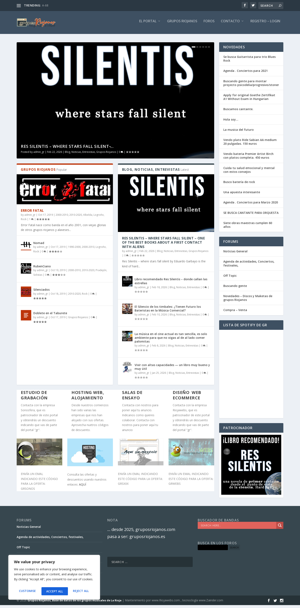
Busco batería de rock (239, 185)
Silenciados (41, 292)
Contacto (230, 24)
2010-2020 (75, 217)
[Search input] (238, 528)
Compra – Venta (235, 313)
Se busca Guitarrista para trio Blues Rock (249, 61)
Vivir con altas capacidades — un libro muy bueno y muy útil (172, 370)
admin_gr (38, 155)
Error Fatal (32, 213)
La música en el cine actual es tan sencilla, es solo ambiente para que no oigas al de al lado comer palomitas (171, 340)
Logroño (99, 217)
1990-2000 (74, 250)
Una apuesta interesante (241, 195)
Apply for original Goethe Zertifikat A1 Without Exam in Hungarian (249, 100)
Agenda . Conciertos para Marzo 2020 (250, 205)
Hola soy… (230, 122)
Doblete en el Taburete (50, 316)
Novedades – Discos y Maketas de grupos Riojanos (247, 301)
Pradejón (101, 273)
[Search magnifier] (279, 528)
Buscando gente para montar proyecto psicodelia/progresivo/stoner (251, 86)
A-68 (45, 5)
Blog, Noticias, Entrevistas (80, 155)
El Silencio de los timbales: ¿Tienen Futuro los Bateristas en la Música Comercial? (168, 311)
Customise (27, 591)
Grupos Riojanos (106, 155)
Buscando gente (235, 289)
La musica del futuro (238, 133)
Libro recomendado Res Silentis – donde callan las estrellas (171, 284)
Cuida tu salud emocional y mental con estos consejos (249, 173)
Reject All (54, 591)
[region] (54, 578)
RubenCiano (42, 269)
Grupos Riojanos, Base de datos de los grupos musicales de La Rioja (74, 603)
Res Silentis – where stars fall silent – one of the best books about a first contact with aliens (163, 245)
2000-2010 (62, 217)
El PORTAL (147, 24)
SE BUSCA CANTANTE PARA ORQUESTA (251, 216)
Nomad (38, 246)
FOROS (209, 24)
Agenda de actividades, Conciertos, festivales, (248, 266)
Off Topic (230, 278)
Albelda (87, 217)
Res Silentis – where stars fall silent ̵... (67, 149)
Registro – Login (265, 24)
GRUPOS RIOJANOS (182, 24)
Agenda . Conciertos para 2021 (245, 74)
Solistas (37, 277)
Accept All (81, 591)
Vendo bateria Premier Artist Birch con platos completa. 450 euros (248, 158)
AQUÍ (82, 487)
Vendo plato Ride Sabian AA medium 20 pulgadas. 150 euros (250, 144)
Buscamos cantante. (238, 112)
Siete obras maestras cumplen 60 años (247, 228)
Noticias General (235, 254)
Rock (23, 222)
